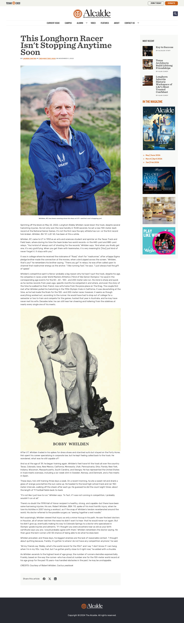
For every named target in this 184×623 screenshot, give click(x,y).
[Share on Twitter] (49, 578)
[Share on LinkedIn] (55, 578)
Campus (68, 22)
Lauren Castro (29, 58)
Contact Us (130, 22)
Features (105, 22)
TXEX (41, 58)
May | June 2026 (153, 155)
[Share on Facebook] (44, 578)
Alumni (80, 22)
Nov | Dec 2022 (49, 58)
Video (93, 22)
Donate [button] (171, 3)
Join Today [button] (156, 3)
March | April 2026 (154, 159)
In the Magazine (153, 101)
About (116, 22)
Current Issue (53, 22)
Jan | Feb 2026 (152, 162)
